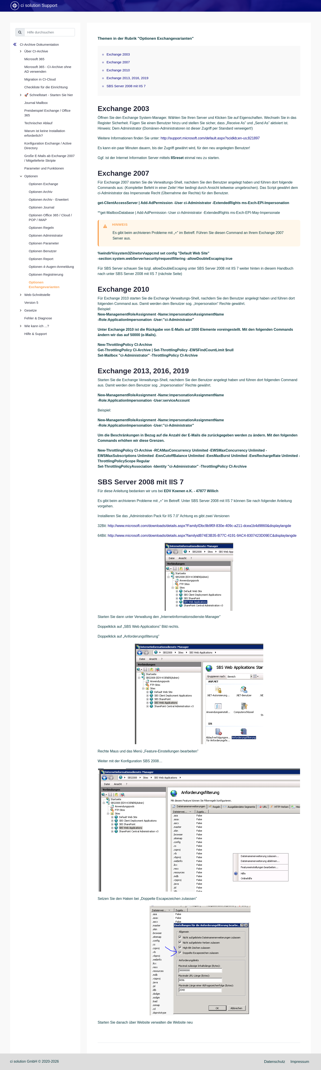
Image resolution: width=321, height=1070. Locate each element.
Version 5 (31, 302)
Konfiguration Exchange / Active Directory (48, 145)
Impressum (299, 1062)
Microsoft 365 (34, 59)
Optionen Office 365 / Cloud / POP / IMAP (50, 217)
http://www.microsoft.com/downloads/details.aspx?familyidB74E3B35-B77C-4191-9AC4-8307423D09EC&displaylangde (202, 535)
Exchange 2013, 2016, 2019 (127, 78)
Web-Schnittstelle (37, 295)
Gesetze (30, 310)
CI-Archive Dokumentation (39, 44)
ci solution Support (33, 5)
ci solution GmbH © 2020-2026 (34, 1061)
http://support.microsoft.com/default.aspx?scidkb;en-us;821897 (210, 138)
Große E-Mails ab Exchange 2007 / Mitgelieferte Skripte (49, 158)
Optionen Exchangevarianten (44, 284)
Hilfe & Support (35, 334)
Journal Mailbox (36, 103)
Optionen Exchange (43, 184)
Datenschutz (274, 1062)
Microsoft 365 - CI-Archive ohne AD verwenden (47, 69)
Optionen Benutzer (43, 251)
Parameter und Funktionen (44, 168)
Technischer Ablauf (38, 123)
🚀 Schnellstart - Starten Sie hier (48, 95)
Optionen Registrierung (46, 274)
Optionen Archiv (40, 192)
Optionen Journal (41, 207)
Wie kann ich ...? (36, 326)
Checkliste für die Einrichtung (46, 87)
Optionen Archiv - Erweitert (48, 199)
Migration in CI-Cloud (40, 79)
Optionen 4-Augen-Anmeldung (51, 267)
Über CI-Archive (36, 51)
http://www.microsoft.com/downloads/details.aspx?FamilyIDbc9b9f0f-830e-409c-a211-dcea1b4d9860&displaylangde (199, 526)
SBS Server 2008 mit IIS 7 (126, 86)
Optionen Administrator (46, 235)
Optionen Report (41, 259)
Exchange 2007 (118, 62)
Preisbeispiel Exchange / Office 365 (47, 113)
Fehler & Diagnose (38, 318)
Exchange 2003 (118, 54)
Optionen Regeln (41, 227)
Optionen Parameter (44, 243)
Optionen (31, 176)
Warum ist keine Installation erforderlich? (44, 133)
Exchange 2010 (118, 70)
